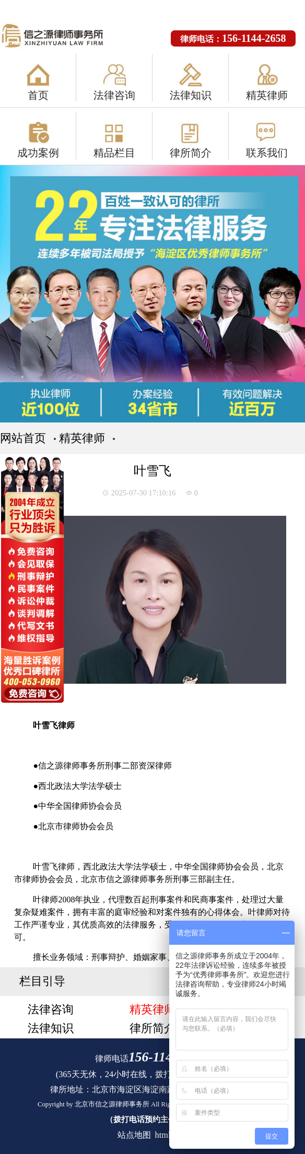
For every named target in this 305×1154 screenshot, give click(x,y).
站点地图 (134, 1135)
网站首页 (23, 438)
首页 (38, 95)
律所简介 (191, 153)
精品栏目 (114, 153)
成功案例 (38, 153)
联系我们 (267, 153)
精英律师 (267, 95)
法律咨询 (114, 95)
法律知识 (191, 95)
